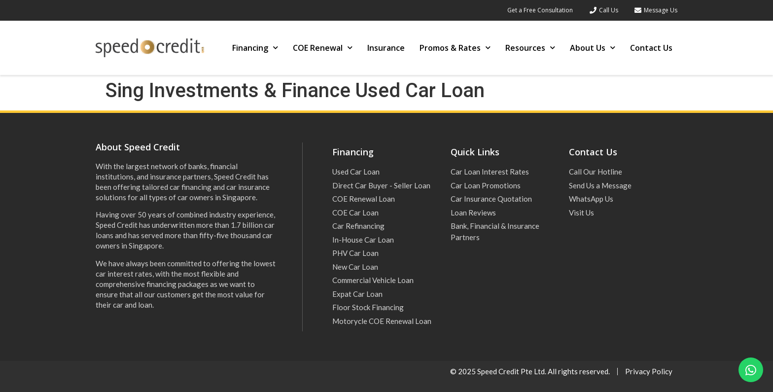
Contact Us (651, 47)
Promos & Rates (455, 47)
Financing (255, 47)
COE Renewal (322, 47)
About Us (592, 47)
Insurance (386, 47)
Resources (530, 47)
